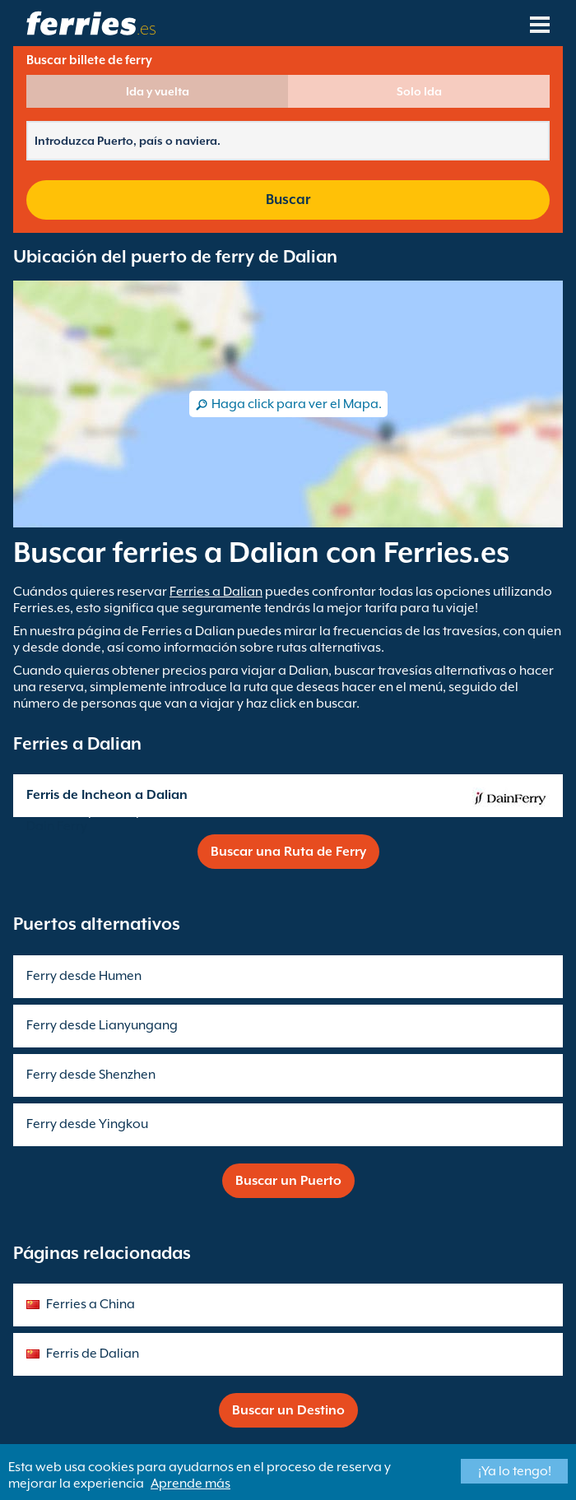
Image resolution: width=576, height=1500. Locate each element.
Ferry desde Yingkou (87, 1124)
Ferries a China (90, 1304)
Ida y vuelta (157, 91)
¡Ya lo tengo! (514, 1471)
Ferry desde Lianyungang (102, 1025)
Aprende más (190, 1483)
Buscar (288, 199)
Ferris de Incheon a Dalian (107, 794)
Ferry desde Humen (84, 975)
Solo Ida (419, 91)
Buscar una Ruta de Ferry (288, 851)
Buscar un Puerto (288, 1180)
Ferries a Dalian (216, 591)
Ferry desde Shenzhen (91, 1074)
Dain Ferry (56, 826)
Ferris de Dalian (92, 1353)
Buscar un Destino (288, 1410)
